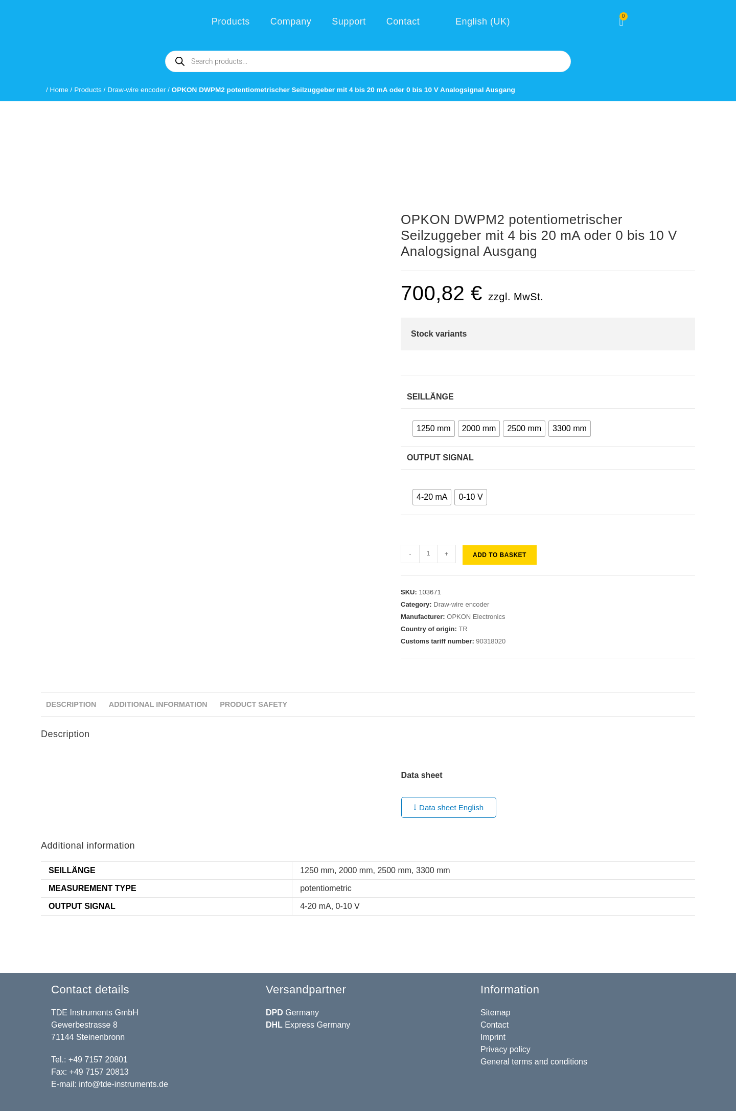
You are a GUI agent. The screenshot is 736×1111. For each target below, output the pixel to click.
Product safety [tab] (253, 704)
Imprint (492, 1037)
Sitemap (495, 1012)
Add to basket (499, 555)
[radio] (433, 428)
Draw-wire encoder (136, 90)
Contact (403, 21)
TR (462, 629)
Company (291, 21)
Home (59, 90)
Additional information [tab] (158, 704)
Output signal (440, 457)
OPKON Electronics (476, 616)
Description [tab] (71, 704)
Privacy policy (505, 1049)
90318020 (490, 641)
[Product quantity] (428, 554)
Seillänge (430, 396)
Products (231, 21)
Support (349, 21)
